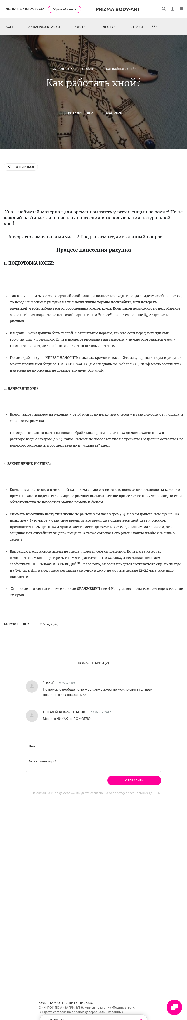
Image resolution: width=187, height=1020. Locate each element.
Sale (10, 26)
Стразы (137, 26)
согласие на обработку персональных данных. (125, 793)
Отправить (134, 780)
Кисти (80, 26)
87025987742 (34, 8)
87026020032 (13, 8)
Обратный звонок (65, 9)
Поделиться (21, 167)
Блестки (108, 26)
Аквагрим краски (44, 26)
